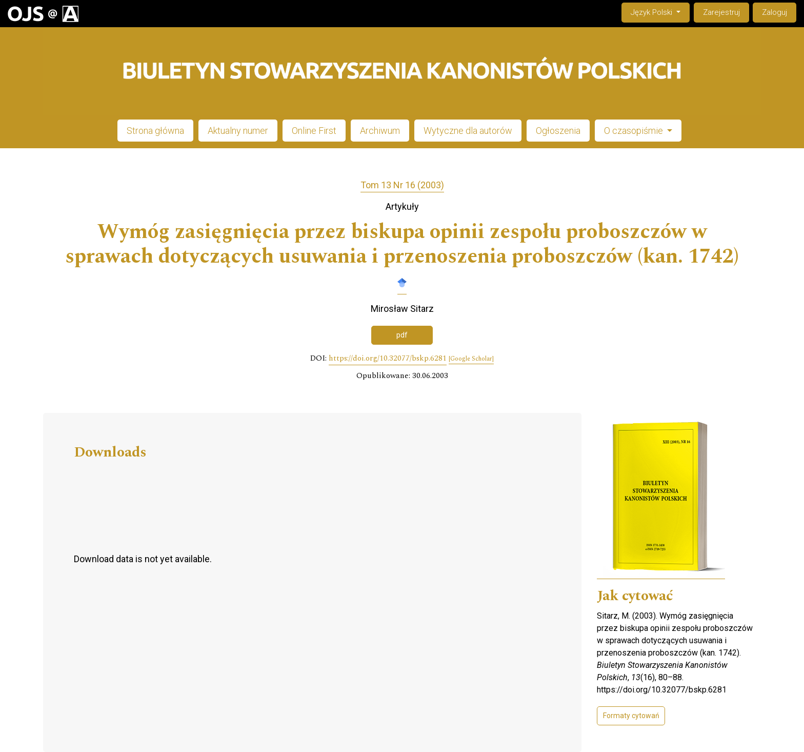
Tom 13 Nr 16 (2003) (402, 185)
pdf (402, 335)
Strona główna (155, 130)
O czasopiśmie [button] (634, 130)
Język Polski (660, 11)
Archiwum (380, 130)
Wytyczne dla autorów (468, 130)
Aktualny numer (238, 130)
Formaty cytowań (631, 715)
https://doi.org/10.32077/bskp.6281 (388, 358)
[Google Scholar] (471, 359)
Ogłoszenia (558, 130)
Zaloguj (774, 12)
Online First (314, 130)
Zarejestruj (721, 12)
